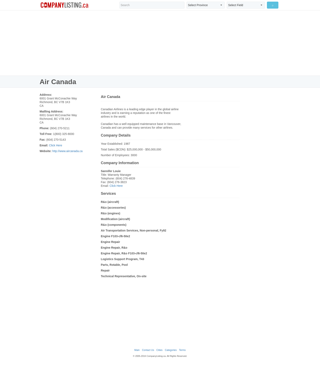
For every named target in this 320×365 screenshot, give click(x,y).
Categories (171, 350)
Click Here (55, 145)
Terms (182, 350)
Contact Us (148, 350)
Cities (159, 350)
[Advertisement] (160, 42)
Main (137, 350)
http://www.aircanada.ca (67, 151)
